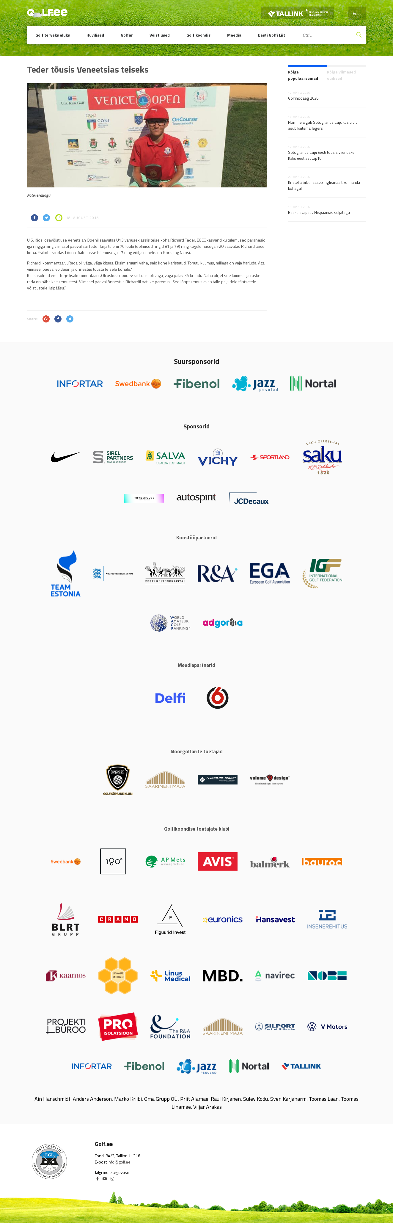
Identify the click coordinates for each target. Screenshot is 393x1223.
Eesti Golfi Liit (271, 35)
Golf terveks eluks (52, 35)
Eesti (357, 13)
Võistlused (160, 35)
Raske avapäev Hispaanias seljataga (319, 212)
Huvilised (95, 35)
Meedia (234, 35)
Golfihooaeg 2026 (303, 98)
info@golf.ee (119, 1162)
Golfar (127, 35)
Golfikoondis (198, 35)
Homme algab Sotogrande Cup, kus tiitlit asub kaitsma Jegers (322, 125)
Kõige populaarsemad (303, 75)
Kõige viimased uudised (341, 75)
